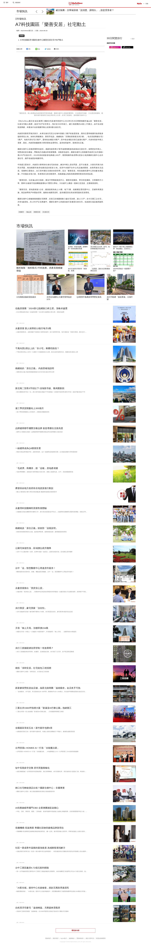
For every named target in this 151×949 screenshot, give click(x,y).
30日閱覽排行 (114, 40)
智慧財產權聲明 (101, 937)
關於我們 (55, 937)
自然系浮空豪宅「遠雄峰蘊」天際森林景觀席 (37, 907)
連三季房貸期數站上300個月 (29, 407)
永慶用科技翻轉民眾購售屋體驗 (31, 507)
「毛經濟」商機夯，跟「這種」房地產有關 (36, 467)
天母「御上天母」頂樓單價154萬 (31, 627)
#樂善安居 (37, 211)
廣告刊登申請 (90, 937)
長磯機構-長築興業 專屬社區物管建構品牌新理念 (39, 827)
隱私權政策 (80, 937)
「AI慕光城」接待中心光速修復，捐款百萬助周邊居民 (42, 887)
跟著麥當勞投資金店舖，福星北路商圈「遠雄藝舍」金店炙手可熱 (47, 687)
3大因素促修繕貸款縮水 (26, 296)
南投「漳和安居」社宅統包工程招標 (33, 667)
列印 (56, 50)
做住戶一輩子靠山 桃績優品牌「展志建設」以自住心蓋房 (122, 248)
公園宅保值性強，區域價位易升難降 (33, 547)
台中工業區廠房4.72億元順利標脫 (32, 867)
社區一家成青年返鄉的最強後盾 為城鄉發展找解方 (40, 847)
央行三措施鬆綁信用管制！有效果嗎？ (34, 647)
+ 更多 (133, 40)
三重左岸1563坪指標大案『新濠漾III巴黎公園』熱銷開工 (43, 707)
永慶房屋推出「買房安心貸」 (29, 587)
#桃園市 (21, 211)
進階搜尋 (18, 3)
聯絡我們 (48, 937)
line (37, 50)
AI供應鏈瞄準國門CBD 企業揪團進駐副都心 (37, 807)
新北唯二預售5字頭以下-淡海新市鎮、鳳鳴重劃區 (39, 387)
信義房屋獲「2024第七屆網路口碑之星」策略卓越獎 (41, 307)
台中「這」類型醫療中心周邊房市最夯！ (35, 567)
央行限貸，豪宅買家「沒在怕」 (31, 607)
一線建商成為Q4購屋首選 (28, 447)
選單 (7, 3)
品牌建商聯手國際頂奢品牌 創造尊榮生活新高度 (39, 427)
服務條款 (72, 937)
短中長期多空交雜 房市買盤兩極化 (32, 767)
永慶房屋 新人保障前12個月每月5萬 (33, 327)
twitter (47, 50)
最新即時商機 (111, 44)
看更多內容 (75, 929)
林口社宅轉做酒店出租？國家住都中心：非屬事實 (40, 787)
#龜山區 (28, 211)
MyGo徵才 (64, 937)
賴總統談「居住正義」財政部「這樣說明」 (36, 527)
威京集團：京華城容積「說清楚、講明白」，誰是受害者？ (85, 10)
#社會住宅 (46, 211)
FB (28, 50)
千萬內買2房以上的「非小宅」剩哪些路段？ (37, 347)
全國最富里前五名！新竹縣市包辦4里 (33, 727)
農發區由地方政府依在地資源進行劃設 (34, 487)
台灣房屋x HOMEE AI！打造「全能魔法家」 (37, 747)
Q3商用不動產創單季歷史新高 (89, 296)
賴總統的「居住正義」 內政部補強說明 (34, 367)
